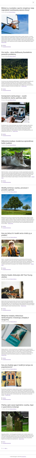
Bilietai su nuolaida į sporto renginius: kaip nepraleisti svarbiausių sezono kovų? (17, 9)
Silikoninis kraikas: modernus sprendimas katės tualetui (17, 142)
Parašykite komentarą (7, 46)
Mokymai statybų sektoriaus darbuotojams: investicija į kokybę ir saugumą (15, 318)
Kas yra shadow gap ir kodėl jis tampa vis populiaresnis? (17, 366)
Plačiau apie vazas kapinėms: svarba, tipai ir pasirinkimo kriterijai (17, 406)
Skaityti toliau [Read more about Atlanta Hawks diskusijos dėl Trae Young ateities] (23, 305)
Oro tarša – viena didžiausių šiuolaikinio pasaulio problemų (16, 53)
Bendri (4, 441)
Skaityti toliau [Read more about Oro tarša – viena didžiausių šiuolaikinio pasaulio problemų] (24, 86)
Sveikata (4, 45)
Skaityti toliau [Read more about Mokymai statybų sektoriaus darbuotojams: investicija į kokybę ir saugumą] (3, 355)
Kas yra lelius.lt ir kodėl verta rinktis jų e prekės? (16, 234)
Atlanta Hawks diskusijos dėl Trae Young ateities (16, 276)
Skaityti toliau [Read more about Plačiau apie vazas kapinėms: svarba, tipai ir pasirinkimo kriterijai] (21, 438)
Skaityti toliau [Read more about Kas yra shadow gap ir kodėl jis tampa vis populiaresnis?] (7, 395)
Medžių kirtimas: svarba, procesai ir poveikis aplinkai (15, 189)
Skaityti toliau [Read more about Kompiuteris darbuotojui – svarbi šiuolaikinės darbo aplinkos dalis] (15, 131)
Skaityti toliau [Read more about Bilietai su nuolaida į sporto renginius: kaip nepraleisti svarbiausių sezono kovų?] (3, 42)
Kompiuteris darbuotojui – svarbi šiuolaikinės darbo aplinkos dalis (14, 97)
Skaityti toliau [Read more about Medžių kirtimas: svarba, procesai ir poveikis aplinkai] (10, 223)
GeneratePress (23, 456)
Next (6, 448)
